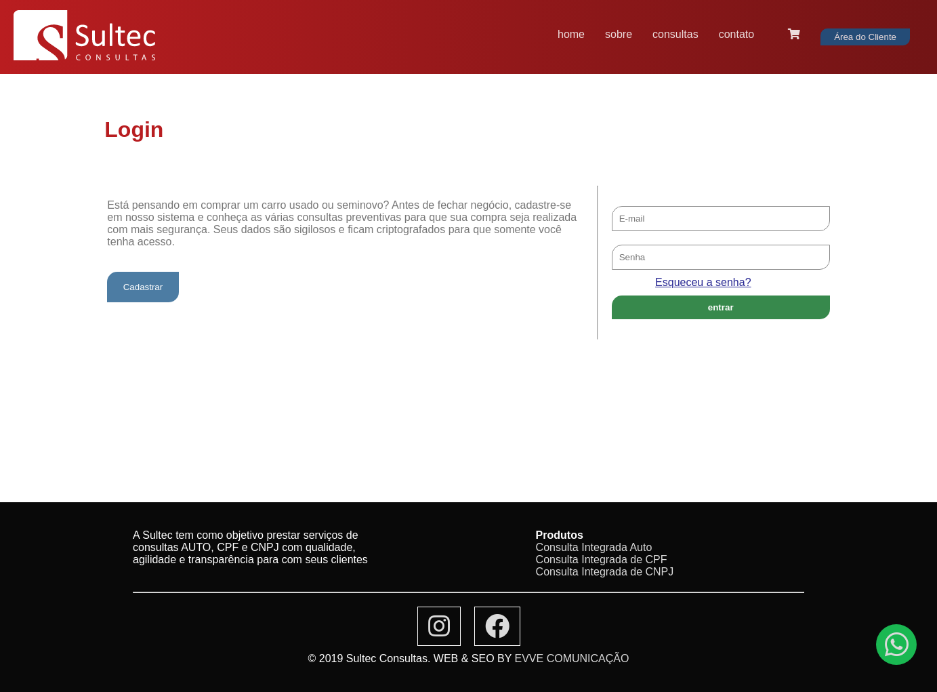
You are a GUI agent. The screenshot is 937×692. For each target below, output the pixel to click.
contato (736, 34)
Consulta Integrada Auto (594, 547)
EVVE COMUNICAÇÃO (572, 658)
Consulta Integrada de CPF (601, 559)
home (571, 34)
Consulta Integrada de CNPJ (605, 571)
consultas (675, 34)
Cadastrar (143, 287)
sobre (618, 34)
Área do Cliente (865, 37)
